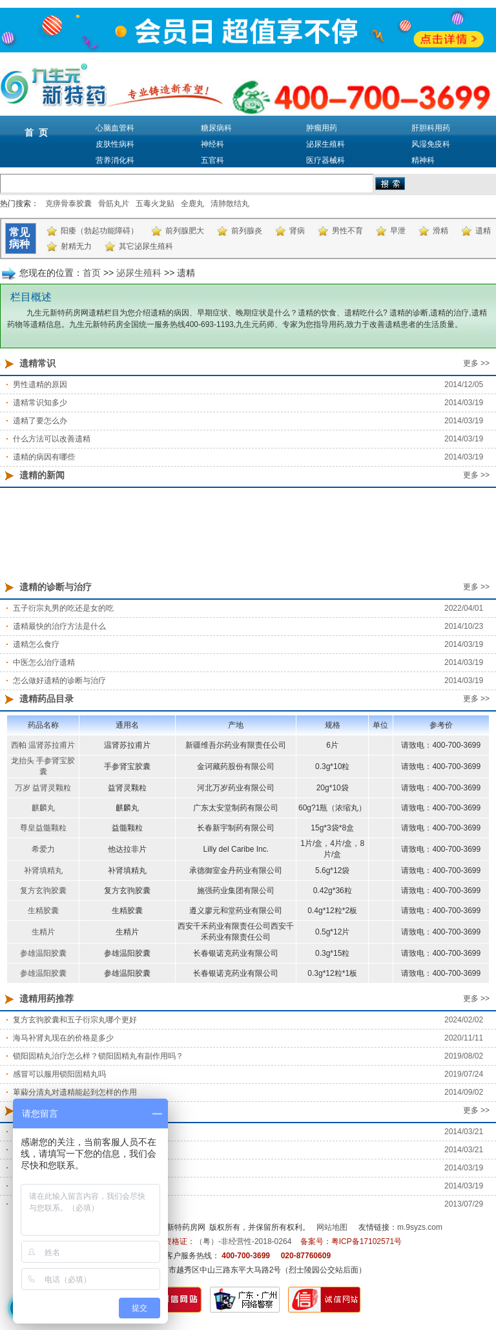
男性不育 (347, 230)
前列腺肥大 (184, 230)
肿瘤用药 (321, 127)
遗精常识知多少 (40, 402)
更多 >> (476, 363)
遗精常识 (37, 363)
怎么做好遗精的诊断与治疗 (59, 680)
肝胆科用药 (430, 127)
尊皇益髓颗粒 (43, 827)
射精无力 (76, 246)
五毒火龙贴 (155, 203)
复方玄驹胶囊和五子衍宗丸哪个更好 (75, 1019)
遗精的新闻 (42, 475)
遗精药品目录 (46, 698)
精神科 (423, 160)
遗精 (483, 230)
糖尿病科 (216, 127)
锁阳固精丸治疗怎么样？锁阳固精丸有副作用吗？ (98, 1056)
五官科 (212, 160)
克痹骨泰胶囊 (68, 203)
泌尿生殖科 (325, 144)
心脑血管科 (115, 127)
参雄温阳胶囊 (43, 953)
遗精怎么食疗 (36, 644)
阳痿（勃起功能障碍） (99, 230)
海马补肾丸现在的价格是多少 (63, 1037)
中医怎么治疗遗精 (44, 662)
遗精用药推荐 (46, 998)
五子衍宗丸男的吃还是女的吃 (63, 608)
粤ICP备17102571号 (366, 1241)
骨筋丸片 (113, 203)
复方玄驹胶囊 (43, 890)
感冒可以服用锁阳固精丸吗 (59, 1074)
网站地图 (331, 1227)
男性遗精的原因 (40, 384)
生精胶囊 (43, 910)
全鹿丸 (192, 203)
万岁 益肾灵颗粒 (43, 787)
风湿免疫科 (430, 144)
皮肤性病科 (115, 144)
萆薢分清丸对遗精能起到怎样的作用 (75, 1092)
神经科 (212, 144)
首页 (92, 273)
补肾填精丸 (43, 870)
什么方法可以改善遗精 (51, 438)
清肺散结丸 (230, 203)
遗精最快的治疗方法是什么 (59, 626)
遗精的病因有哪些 (44, 456)
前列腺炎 (246, 230)
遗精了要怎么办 (40, 420)
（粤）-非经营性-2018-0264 (243, 1241)
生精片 (43, 931)
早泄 (398, 230)
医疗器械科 (325, 160)
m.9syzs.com (419, 1227)
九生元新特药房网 (174, 1227)
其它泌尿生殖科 (146, 246)
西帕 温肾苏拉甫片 (43, 745)
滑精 (440, 230)
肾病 (297, 230)
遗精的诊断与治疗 (55, 587)
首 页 (36, 132)
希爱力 (43, 849)
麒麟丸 (43, 807)
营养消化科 (115, 160)
